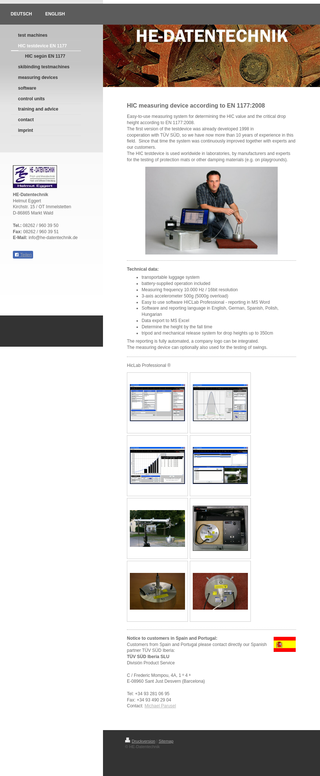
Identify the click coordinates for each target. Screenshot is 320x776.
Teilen (23, 254)
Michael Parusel (160, 705)
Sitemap (166, 741)
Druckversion (140, 741)
